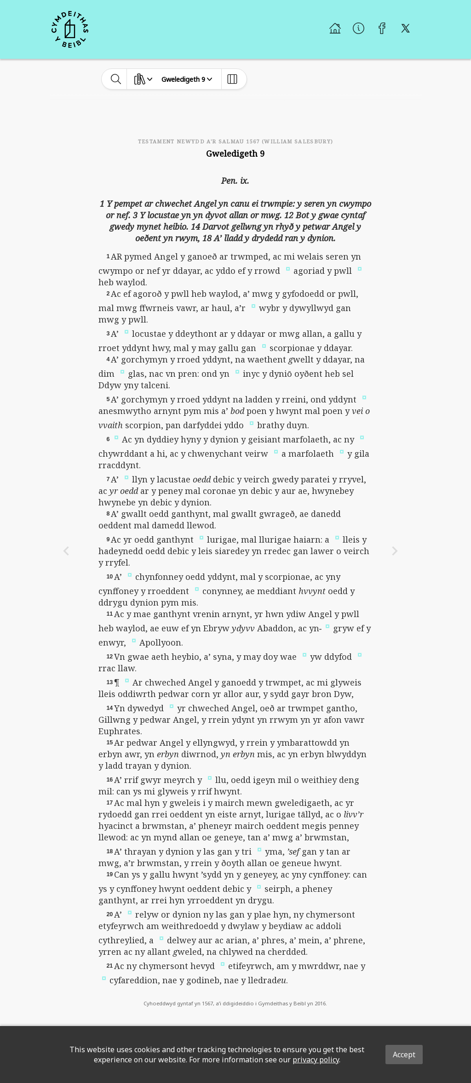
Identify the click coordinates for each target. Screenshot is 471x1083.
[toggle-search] (116, 79)
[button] (287, 268)
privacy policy (316, 1060)
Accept (404, 1054)
